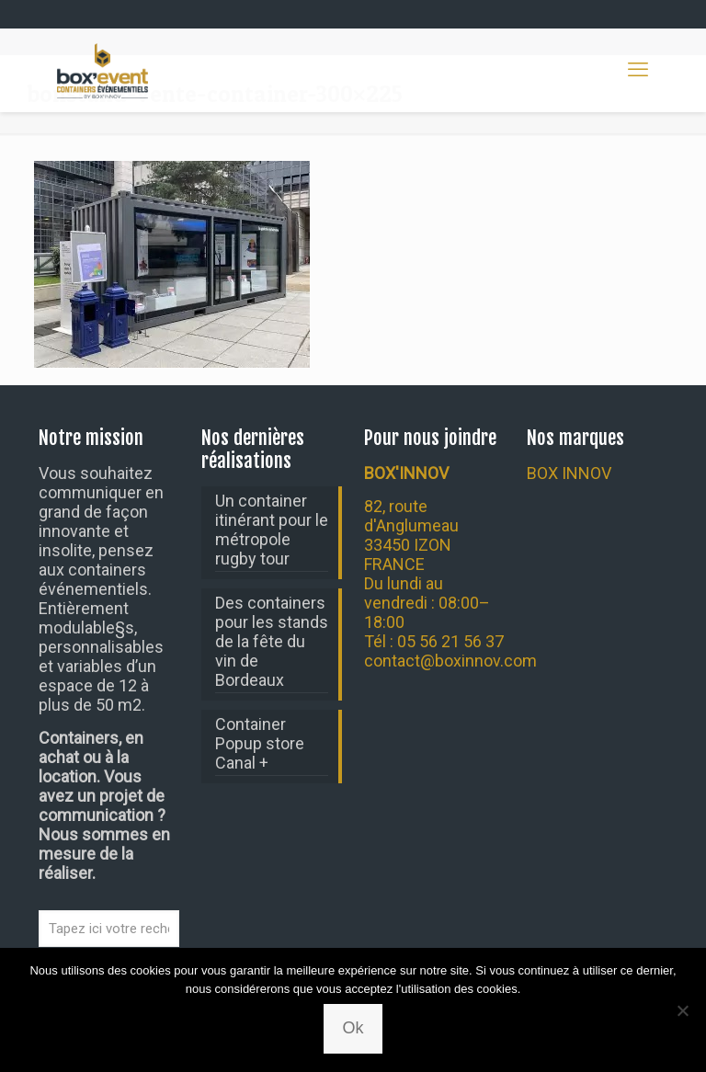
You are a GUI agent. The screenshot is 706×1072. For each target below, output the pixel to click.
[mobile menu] (638, 70)
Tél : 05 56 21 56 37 (434, 641)
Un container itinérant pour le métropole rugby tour (271, 529)
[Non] (683, 1010)
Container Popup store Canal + (259, 743)
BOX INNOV (569, 473)
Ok (352, 1028)
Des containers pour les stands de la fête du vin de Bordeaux (271, 641)
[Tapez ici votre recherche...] (109, 928)
